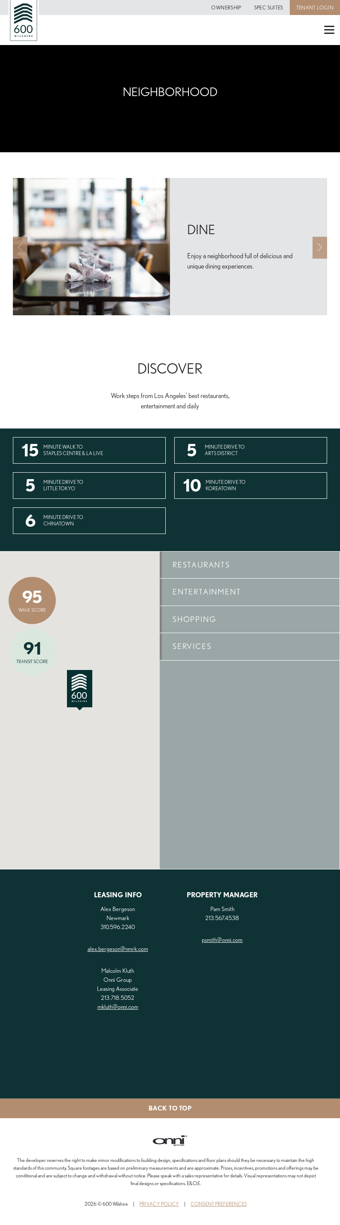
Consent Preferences (219, 1204)
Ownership (226, 7)
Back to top (170, 1108)
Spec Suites (268, 7)
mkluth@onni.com (117, 1006)
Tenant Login (315, 7)
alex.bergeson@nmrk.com (118, 948)
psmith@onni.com (222, 939)
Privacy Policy (159, 1204)
